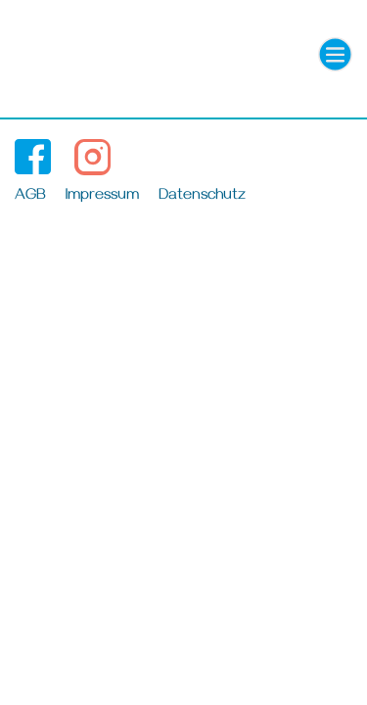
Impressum (102, 197)
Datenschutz (202, 197)
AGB (30, 197)
